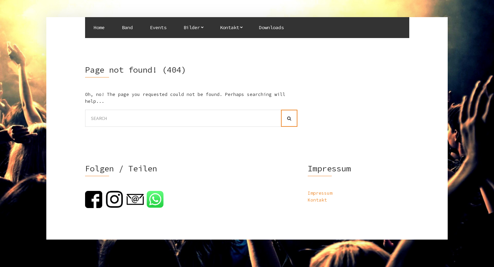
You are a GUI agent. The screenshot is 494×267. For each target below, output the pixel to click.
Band (127, 27)
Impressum (320, 193)
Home (99, 27)
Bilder (192, 27)
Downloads (271, 27)
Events (158, 27)
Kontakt (229, 27)
